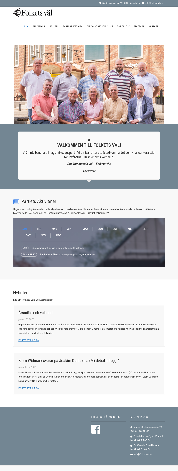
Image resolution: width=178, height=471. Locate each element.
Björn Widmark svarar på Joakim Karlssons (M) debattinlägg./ (68, 360)
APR (69, 229)
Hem (26, 26)
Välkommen (39, 26)
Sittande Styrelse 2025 (100, 26)
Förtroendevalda (73, 26)
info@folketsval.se (152, 3)
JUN (100, 229)
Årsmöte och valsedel (35, 312)
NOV (43, 235)
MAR (54, 229)
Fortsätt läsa (28, 340)
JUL (115, 229)
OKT (28, 235)
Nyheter (54, 26)
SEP (145, 229)
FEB (39, 229)
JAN (24, 229)
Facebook (139, 26)
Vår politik (123, 26)
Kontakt (153, 26)
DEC (58, 235)
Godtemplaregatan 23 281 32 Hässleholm (119, 3)
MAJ (85, 229)
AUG (130, 229)
